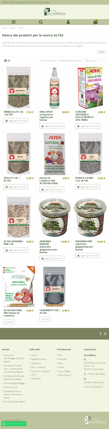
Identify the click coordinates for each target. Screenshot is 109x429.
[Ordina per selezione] (90, 60)
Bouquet (62, 359)
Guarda (9, 321)
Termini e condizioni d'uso (40, 373)
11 (102, 60)
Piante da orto (11, 387)
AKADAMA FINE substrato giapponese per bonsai (84, 245)
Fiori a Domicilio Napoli (14, 401)
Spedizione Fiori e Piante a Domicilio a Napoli (13, 394)
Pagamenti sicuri (39, 359)
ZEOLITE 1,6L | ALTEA (12, 179)
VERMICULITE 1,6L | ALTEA (14, 113)
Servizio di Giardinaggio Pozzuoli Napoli (14, 358)
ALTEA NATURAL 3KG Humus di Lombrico (13, 313)
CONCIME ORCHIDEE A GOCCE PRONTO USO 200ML (84, 116)
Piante (61, 367)
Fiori (60, 355)
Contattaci (36, 378)
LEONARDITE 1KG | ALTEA (50, 311)
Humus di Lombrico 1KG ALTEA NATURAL (49, 180)
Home (34, 355)
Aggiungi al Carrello (16, 120)
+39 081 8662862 (96, 374)
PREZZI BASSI (64, 375)
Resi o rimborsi (38, 367)
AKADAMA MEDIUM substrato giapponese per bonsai (48, 247)
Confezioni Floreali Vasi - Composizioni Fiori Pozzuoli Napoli (13, 368)
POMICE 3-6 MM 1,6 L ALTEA (84, 179)
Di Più (101, 51)
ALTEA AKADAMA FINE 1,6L (13, 243)
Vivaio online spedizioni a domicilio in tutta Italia (25, 2)
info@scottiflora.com (94, 382)
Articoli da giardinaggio (14, 383)
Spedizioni (36, 363)
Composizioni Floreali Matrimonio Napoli (14, 378)
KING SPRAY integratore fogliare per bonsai (46, 116)
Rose (60, 363)
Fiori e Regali (64, 371)
